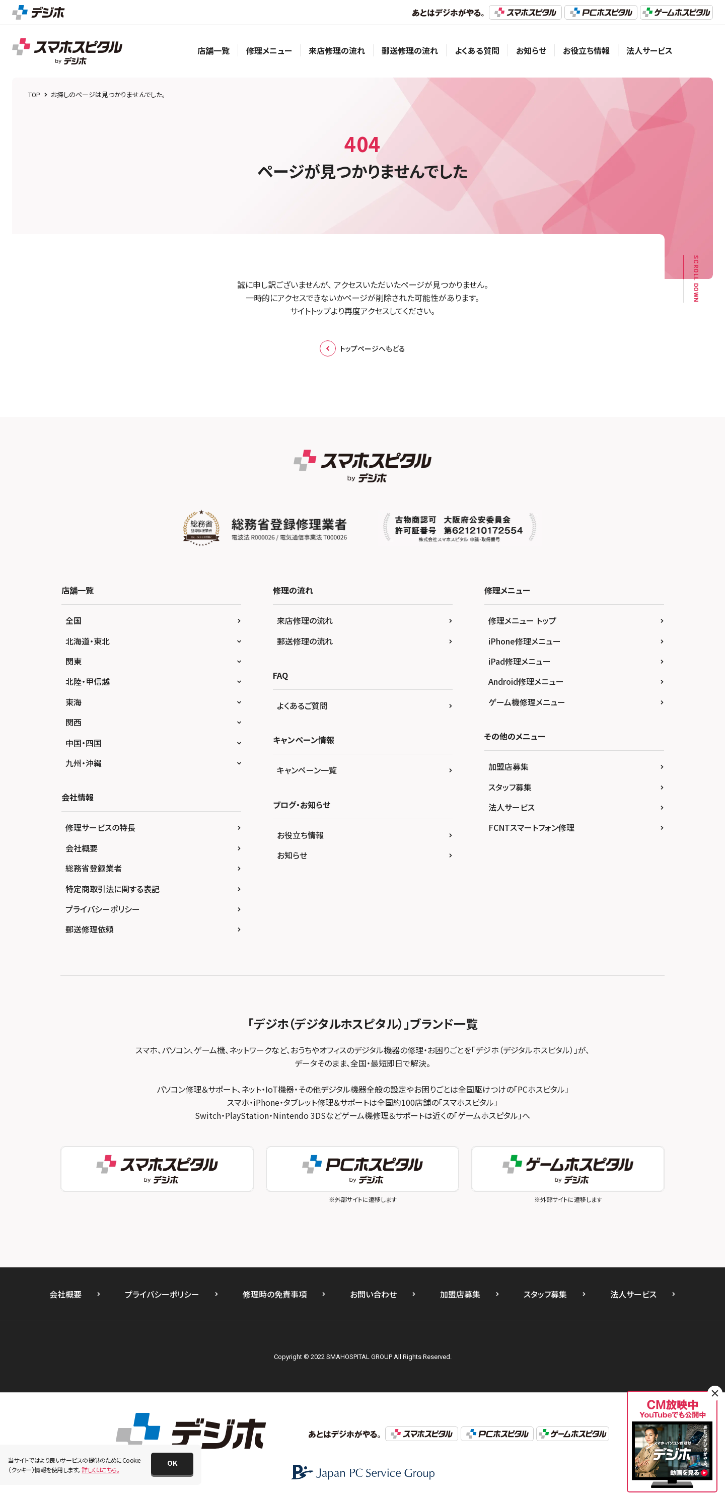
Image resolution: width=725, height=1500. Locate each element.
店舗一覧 (213, 50)
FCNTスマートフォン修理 (531, 827)
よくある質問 (477, 50)
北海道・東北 (87, 641)
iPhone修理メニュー (524, 641)
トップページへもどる (362, 348)
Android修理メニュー (526, 681)
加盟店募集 (508, 766)
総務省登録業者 (93, 868)
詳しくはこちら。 (100, 1469)
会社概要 (81, 847)
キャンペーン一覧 (307, 769)
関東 (73, 661)
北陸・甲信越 (87, 681)
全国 (73, 620)
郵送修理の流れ (410, 50)
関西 (73, 722)
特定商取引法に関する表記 (112, 888)
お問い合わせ (373, 1294)
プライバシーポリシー (102, 908)
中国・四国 (83, 742)
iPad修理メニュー (519, 661)
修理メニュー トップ (522, 620)
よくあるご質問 (302, 705)
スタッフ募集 (510, 787)
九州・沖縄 (83, 762)
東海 (73, 701)
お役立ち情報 (586, 50)
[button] (172, 1464)
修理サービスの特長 (100, 827)
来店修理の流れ (337, 50)
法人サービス (649, 50)
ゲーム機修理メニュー (526, 701)
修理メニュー (269, 50)
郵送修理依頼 (89, 929)
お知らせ (531, 50)
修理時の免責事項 (275, 1294)
